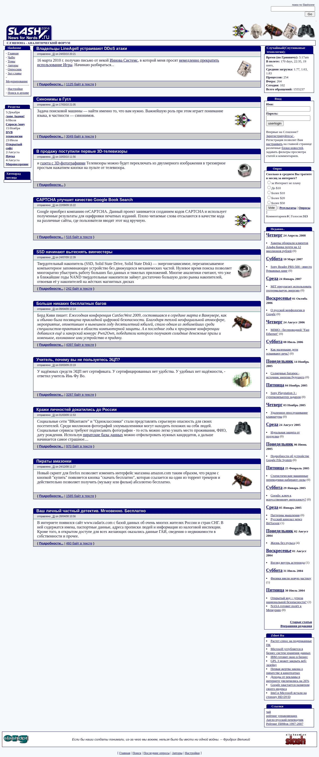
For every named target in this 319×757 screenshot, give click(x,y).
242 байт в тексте (79, 288)
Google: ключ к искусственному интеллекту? (286, 497)
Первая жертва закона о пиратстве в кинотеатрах (284, 671)
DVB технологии (14, 134)
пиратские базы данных (103, 435)
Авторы (13, 65)
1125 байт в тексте (80, 84)
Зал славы (14, 73)
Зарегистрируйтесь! (280, 136)
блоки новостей (292, 148)
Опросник (15, 69)
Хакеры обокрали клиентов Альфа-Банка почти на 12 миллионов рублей (287, 247)
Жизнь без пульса (283, 543)
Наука (10, 156)
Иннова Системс (124, 60)
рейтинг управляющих (281, 716)
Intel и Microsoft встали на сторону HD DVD (286, 695)
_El (53, 54)
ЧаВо (11, 57)
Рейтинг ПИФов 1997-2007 (284, 724)
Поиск (137, 753)
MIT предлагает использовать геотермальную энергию (289, 288)
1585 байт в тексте (80, 496)
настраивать (274, 144)
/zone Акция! (15, 116)
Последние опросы (157, 753)
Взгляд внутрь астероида (288, 562)
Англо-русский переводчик (285, 720)
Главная (13, 53)
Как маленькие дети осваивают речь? (282, 351)
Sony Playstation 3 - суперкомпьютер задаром (283, 395)
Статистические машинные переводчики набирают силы (287, 478)
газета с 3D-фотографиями (62, 163)
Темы (11, 61)
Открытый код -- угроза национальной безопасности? (286, 600)
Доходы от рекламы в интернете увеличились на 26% (287, 679)
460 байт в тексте (79, 543)
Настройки (15, 89)
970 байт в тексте (79, 446)
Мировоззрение (17, 164)
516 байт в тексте (79, 237)
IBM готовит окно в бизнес (289, 657)
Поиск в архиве (18, 93)
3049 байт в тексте (80, 136)
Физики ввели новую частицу (291, 578)
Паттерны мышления (285, 515)
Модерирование (17, 81)
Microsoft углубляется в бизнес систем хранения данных (288, 651)
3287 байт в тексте (80, 394)
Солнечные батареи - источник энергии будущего (285, 375)
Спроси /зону (15, 124)
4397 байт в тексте (80, 345)
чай (268, 712)
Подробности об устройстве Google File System (287, 458)
